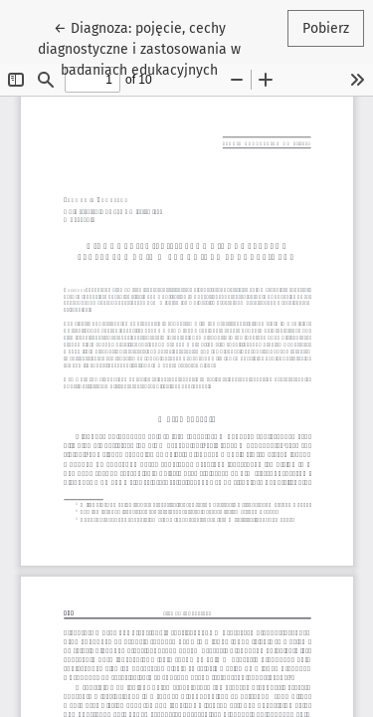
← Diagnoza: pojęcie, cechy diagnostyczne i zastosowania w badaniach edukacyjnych (145, 48)
